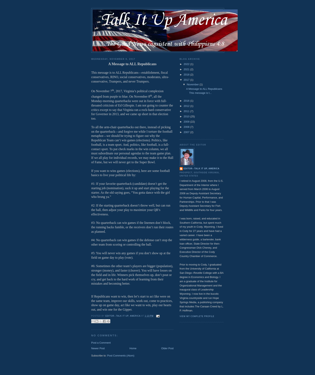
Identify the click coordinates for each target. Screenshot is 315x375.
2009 (187, 121)
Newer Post (98, 348)
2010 (187, 116)
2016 (187, 100)
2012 (187, 105)
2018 (187, 74)
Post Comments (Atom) (120, 355)
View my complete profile (197, 316)
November (193, 84)
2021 (187, 69)
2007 (187, 132)
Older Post (167, 348)
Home (133, 348)
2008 (187, 126)
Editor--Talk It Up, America (201, 168)
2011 (187, 111)
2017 (187, 79)
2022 (187, 64)
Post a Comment (101, 342)
